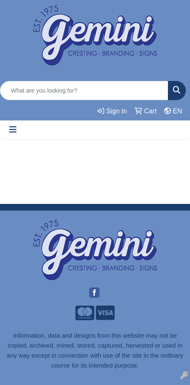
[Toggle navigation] (13, 129)
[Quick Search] (84, 90)
